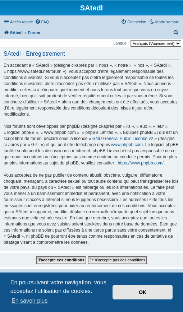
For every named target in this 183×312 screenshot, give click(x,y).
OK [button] (143, 292)
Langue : (121, 43)
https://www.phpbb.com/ (141, 163)
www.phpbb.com (127, 144)
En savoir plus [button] (30, 301)
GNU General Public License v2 (122, 138)
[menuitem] (42, 22)
